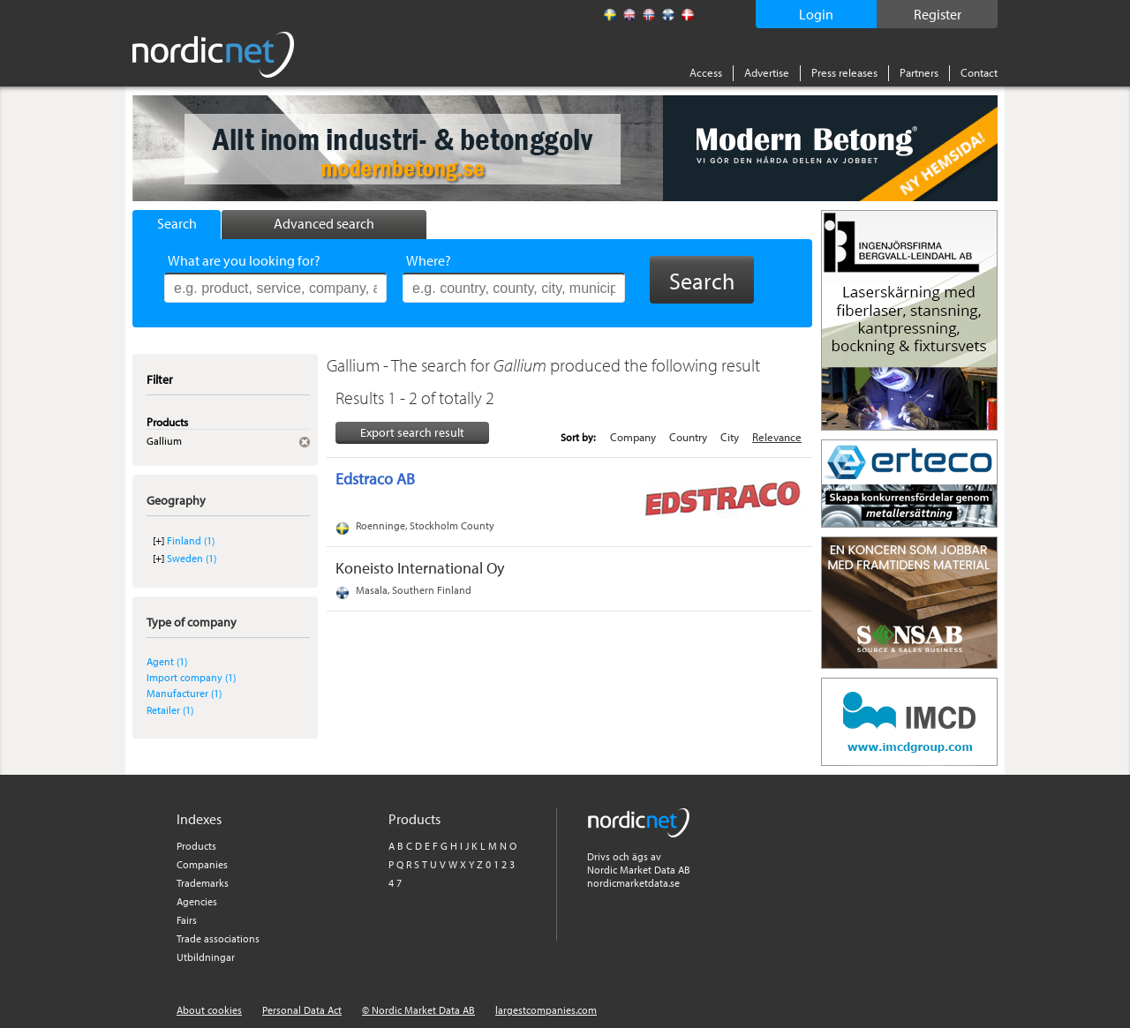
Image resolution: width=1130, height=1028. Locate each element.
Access (705, 72)
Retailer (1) (170, 710)
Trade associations (218, 938)
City (729, 437)
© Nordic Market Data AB (418, 1010)
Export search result (412, 432)
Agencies (197, 901)
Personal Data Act (302, 1010)
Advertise (766, 72)
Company (633, 437)
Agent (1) (167, 661)
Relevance (777, 437)
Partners (919, 72)
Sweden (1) (191, 558)
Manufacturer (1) (184, 693)
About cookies (209, 1010)
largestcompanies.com (546, 1010)
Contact (979, 72)
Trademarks (203, 882)
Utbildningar (206, 957)
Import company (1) (191, 677)
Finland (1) (191, 540)
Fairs (187, 920)
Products (196, 845)
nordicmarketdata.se (633, 882)
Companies (202, 864)
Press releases (844, 72)
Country (688, 437)
